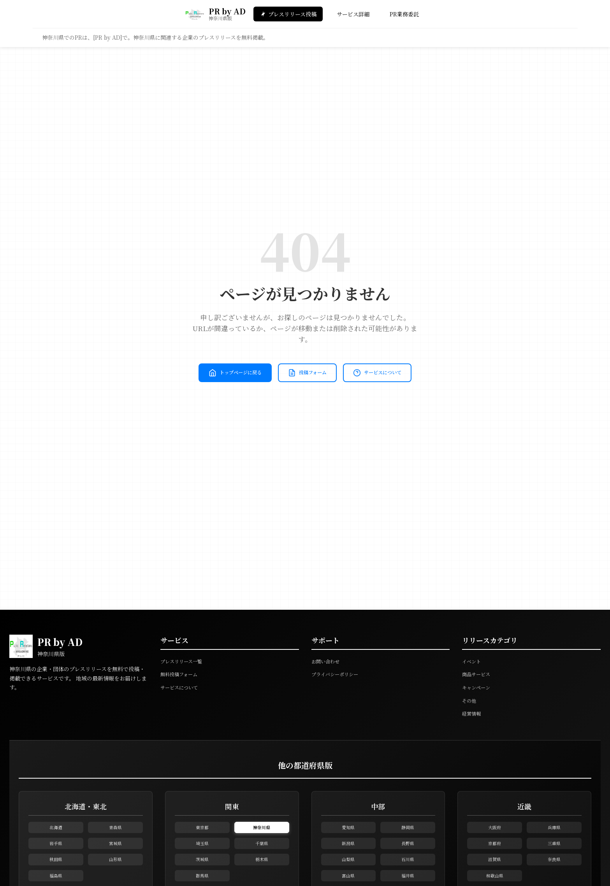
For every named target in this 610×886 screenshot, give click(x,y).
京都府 (495, 854)
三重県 (554, 854)
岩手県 (55, 854)
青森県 (115, 831)
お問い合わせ (327, 661)
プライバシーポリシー (338, 674)
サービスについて (305, 386)
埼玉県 (202, 854)
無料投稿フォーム (182, 674)
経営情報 (473, 713)
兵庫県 (554, 831)
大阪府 (495, 831)
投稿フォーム (352, 359)
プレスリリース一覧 (184, 661)
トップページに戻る (268, 359)
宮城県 (115, 854)
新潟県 (348, 854)
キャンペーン (478, 687)
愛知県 (348, 831)
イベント (473, 661)
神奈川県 (261, 831)
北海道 (55, 831)
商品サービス (478, 674)
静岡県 (408, 831)
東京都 (202, 831)
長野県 (408, 854)
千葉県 (261, 854)
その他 (470, 700)
